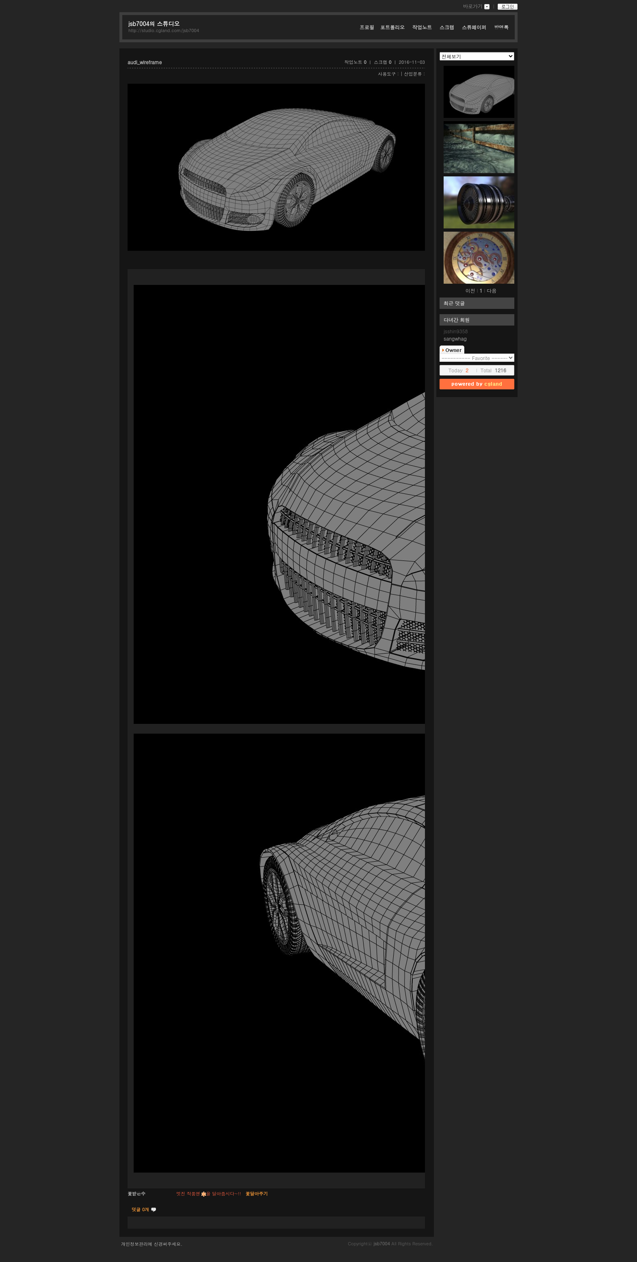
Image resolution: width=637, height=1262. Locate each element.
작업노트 (422, 27)
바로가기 (473, 5)
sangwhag (455, 338)
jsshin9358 (456, 331)
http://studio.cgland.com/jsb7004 (163, 30)
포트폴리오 (393, 27)
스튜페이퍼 (475, 27)
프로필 (367, 27)
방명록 (501, 27)
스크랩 (448, 27)
